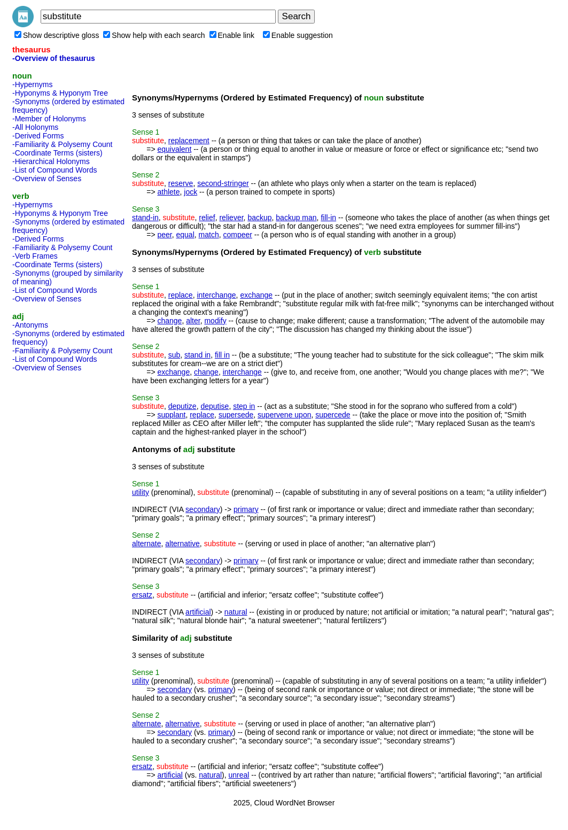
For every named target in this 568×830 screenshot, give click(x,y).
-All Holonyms (35, 127)
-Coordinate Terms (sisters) (57, 153)
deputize (182, 406)
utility (140, 492)
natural (235, 612)
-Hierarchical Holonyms (51, 161)
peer (164, 234)
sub (174, 355)
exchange (256, 295)
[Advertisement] (55, 536)
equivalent (174, 149)
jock (190, 192)
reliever (231, 217)
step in (244, 406)
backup (259, 217)
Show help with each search (154, 35)
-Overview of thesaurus (53, 58)
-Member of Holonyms (49, 118)
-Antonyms (30, 325)
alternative (182, 543)
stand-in (145, 217)
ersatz (142, 595)
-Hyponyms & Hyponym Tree (60, 93)
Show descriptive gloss (56, 35)
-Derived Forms (38, 135)
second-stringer (223, 183)
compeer (237, 234)
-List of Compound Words (54, 170)
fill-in (328, 217)
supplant (171, 414)
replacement (188, 140)
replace (180, 295)
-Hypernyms (32, 84)
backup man (296, 217)
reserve (180, 183)
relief (207, 217)
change (169, 320)
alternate (146, 543)
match (209, 234)
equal (185, 234)
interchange (216, 295)
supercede (332, 414)
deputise (214, 406)
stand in (197, 355)
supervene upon (284, 414)
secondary (202, 509)
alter (193, 320)
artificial (198, 612)
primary (246, 509)
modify (215, 320)
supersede (236, 414)
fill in (222, 355)
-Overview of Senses (46, 178)
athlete (168, 192)
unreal (239, 775)
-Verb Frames (35, 256)
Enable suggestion (298, 35)
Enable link (232, 35)
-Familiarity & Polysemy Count (62, 144)
